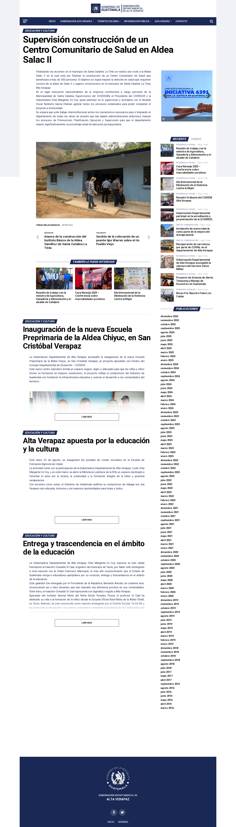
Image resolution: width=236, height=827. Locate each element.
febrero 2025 (168, 356)
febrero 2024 (168, 404)
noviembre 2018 (170, 652)
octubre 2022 (168, 468)
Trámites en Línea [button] (108, 21)
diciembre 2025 (169, 316)
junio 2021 (166, 532)
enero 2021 (167, 548)
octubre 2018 (168, 656)
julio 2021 (166, 528)
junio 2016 (166, 696)
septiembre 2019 (170, 612)
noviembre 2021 (170, 512)
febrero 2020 (168, 592)
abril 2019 (166, 632)
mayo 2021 (167, 536)
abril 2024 (166, 396)
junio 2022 (166, 484)
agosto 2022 (167, 476)
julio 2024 (166, 384)
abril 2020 (166, 584)
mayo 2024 (167, 392)
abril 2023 (166, 444)
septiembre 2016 (170, 684)
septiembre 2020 (170, 564)
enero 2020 (167, 596)
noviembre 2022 (170, 464)
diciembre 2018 (169, 648)
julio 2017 (166, 672)
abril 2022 (166, 492)
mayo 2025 (167, 344)
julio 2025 (166, 336)
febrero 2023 (168, 452)
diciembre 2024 (169, 364)
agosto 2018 (167, 664)
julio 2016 (166, 692)
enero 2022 (167, 504)
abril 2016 (166, 704)
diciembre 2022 (169, 460)
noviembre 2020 (170, 556)
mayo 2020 (167, 580)
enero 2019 (167, 644)
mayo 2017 (167, 676)
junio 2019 (166, 624)
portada (68, 225)
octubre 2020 (168, 560)
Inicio (52, 21)
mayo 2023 (167, 440)
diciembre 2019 (169, 600)
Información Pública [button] (136, 21)
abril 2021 (166, 540)
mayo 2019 (167, 628)
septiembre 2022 (170, 472)
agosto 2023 (167, 428)
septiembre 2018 (170, 660)
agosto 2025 (167, 332)
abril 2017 (166, 680)
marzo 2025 (167, 352)
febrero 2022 (168, 500)
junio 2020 (166, 576)
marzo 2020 (167, 588)
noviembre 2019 (170, 604)
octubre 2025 (168, 324)
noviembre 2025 (170, 320)
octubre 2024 (168, 372)
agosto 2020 (167, 568)
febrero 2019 (168, 640)
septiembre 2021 (170, 520)
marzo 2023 (167, 448)
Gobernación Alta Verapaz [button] (76, 21)
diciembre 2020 (169, 552)
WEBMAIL (123, 822)
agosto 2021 (167, 524)
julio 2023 (166, 432)
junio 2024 (166, 388)
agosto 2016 (167, 688)
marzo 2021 (167, 544)
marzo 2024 (167, 400)
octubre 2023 (168, 420)
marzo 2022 (167, 496)
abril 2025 (166, 348)
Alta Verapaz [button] (162, 21)
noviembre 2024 (170, 368)
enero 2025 (167, 360)
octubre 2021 (168, 516)
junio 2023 (166, 436)
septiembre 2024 (170, 376)
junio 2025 (166, 340)
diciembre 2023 (169, 412)
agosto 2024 (167, 380)
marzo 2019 (167, 636)
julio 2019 (166, 620)
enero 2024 (167, 408)
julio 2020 (166, 572)
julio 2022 (166, 480)
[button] (41, 180)
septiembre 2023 (170, 424)
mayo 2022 (167, 488)
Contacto (181, 21)
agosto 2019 (167, 616)
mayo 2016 (167, 700)
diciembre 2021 (169, 508)
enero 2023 (167, 456)
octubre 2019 (168, 608)
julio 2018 (166, 668)
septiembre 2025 (170, 328)
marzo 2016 (167, 708)
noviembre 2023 (170, 416)
